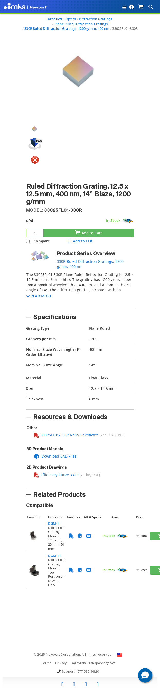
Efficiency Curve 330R (56, 474)
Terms (46, 663)
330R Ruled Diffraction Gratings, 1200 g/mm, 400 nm (66, 28)
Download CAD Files (55, 456)
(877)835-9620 (87, 671)
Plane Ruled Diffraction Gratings (81, 24)
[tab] (80, 289)
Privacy (61, 663)
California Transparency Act (93, 663)
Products (55, 19)
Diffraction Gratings (95, 19)
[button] (39, 296)
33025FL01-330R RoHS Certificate (66, 435)
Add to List (80, 241)
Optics (70, 19)
